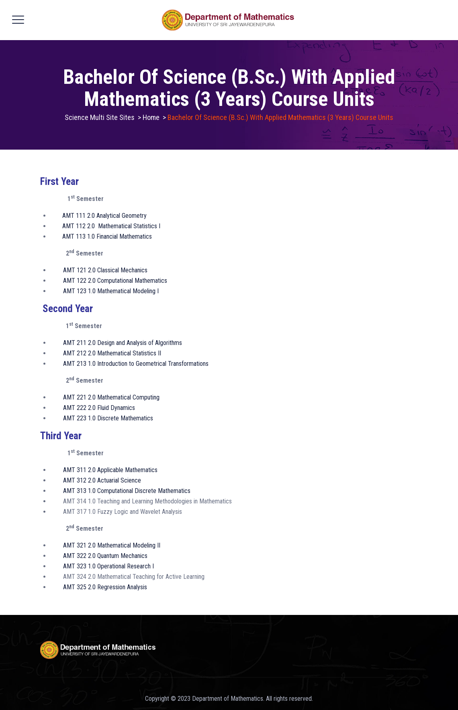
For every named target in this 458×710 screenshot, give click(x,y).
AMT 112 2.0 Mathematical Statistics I (111, 226)
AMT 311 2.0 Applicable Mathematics (110, 470)
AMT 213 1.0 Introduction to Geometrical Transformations (136, 363)
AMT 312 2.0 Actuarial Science (102, 480)
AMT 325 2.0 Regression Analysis (105, 587)
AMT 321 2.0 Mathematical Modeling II (111, 545)
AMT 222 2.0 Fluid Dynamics (99, 408)
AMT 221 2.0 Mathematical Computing (111, 397)
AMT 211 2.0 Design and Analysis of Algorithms (122, 343)
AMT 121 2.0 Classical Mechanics (105, 270)
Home (151, 117)
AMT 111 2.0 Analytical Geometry (104, 215)
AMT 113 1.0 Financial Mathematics (107, 236)
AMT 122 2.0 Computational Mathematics (115, 280)
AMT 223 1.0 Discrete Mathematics (108, 418)
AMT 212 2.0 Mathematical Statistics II (112, 353)
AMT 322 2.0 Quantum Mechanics (105, 556)
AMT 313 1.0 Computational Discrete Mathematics (126, 491)
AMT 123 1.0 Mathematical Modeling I (111, 291)
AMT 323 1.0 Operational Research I (108, 566)
